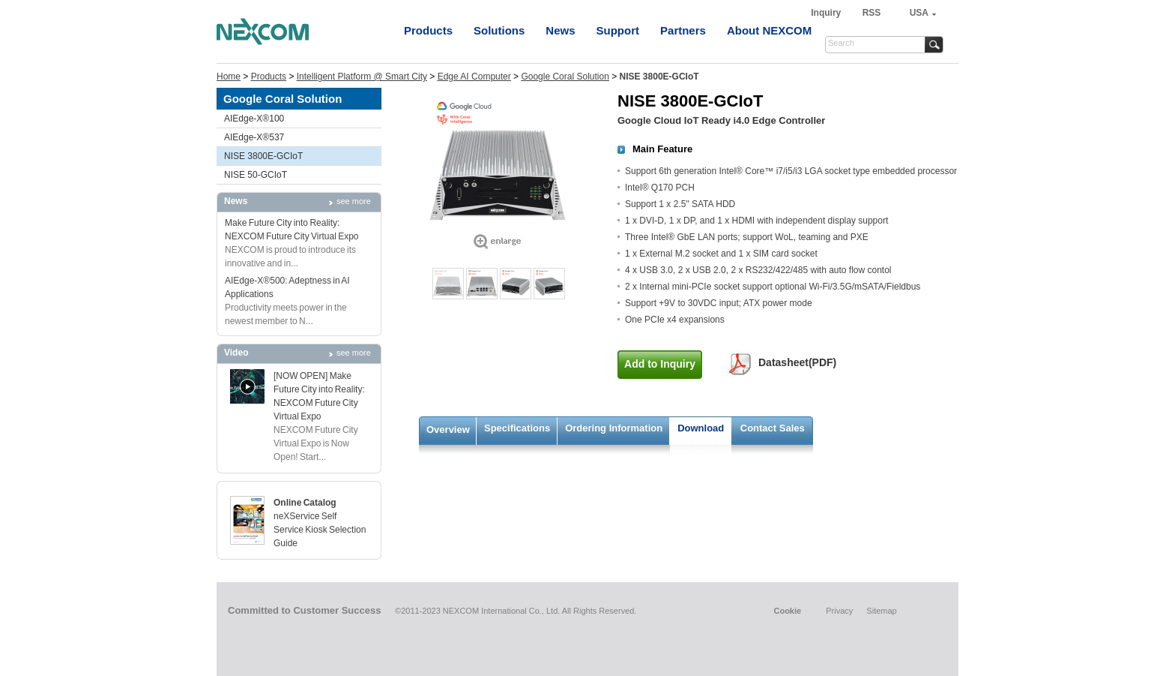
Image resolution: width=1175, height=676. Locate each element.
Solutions (499, 30)
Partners (683, 30)
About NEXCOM (769, 30)
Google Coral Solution (564, 76)
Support (618, 30)
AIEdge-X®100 (254, 118)
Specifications (517, 428)
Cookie (787, 610)
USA (919, 13)
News (560, 30)
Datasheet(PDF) (797, 362)
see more (353, 201)
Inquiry (827, 13)
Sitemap (881, 610)
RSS (872, 13)
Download (700, 428)
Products (428, 30)
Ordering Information (613, 428)
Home (229, 76)
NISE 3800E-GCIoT (263, 156)
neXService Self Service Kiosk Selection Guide (320, 529)
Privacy (839, 610)
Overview (448, 429)
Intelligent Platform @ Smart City (362, 76)
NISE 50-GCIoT (255, 175)
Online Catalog (305, 502)
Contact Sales (772, 428)
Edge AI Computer (474, 76)
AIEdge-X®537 (254, 137)
